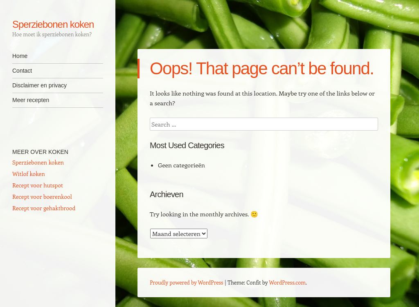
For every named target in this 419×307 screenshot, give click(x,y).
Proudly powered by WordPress (186, 282)
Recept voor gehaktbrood (43, 208)
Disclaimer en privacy (39, 85)
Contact (22, 70)
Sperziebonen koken (53, 24)
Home (19, 56)
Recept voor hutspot (37, 185)
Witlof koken (28, 174)
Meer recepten (30, 100)
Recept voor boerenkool (42, 196)
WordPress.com (287, 282)
